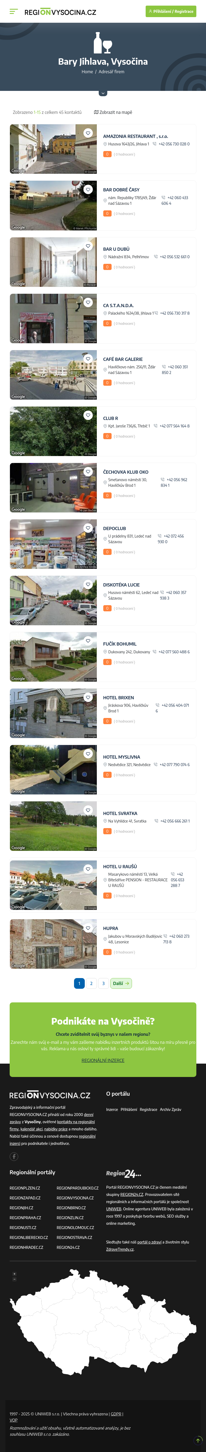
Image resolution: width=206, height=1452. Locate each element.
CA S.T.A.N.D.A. (118, 305)
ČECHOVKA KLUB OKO (126, 472)
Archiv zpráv (171, 1109)
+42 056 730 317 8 (172, 313)
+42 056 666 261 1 (172, 821)
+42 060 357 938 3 (173, 595)
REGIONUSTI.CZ (23, 1227)
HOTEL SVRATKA (120, 813)
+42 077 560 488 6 (171, 652)
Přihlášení (129, 1109)
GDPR (116, 1413)
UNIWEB (114, 1209)
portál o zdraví (149, 1242)
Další (121, 983)
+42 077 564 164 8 (172, 426)
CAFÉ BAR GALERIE (123, 359)
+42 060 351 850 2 (175, 370)
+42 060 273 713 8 (176, 939)
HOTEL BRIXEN (118, 697)
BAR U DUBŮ (116, 249)
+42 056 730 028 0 (171, 144)
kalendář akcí (31, 1129)
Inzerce (112, 1109)
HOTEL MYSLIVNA (121, 757)
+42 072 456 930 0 (171, 539)
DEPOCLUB (114, 528)
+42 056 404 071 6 (172, 708)
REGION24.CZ (68, 1247)
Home (87, 71)
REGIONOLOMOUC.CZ (76, 1227)
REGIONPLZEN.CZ (25, 1188)
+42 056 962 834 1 (174, 482)
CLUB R (110, 418)
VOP (14, 1420)
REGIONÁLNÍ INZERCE (103, 1060)
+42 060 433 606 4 (174, 200)
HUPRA (110, 928)
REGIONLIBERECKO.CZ (29, 1237)
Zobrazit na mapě (113, 112)
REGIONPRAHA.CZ (25, 1217)
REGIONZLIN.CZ (70, 1217)
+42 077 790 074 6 (172, 764)
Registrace (184, 11)
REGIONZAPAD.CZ (25, 1198)
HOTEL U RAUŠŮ (120, 866)
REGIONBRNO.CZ (71, 1208)
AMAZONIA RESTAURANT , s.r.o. (135, 136)
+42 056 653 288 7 (177, 880)
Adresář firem (111, 71)
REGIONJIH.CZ (22, 1208)
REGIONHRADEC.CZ (26, 1247)
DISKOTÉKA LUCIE (121, 585)
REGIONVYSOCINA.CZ (75, 1198)
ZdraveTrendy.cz (120, 1249)
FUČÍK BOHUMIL (120, 644)
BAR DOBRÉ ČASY (121, 189)
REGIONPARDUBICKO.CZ (78, 1188)
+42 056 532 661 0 (172, 256)
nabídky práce (56, 1129)
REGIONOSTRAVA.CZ (75, 1237)
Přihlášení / (161, 11)
